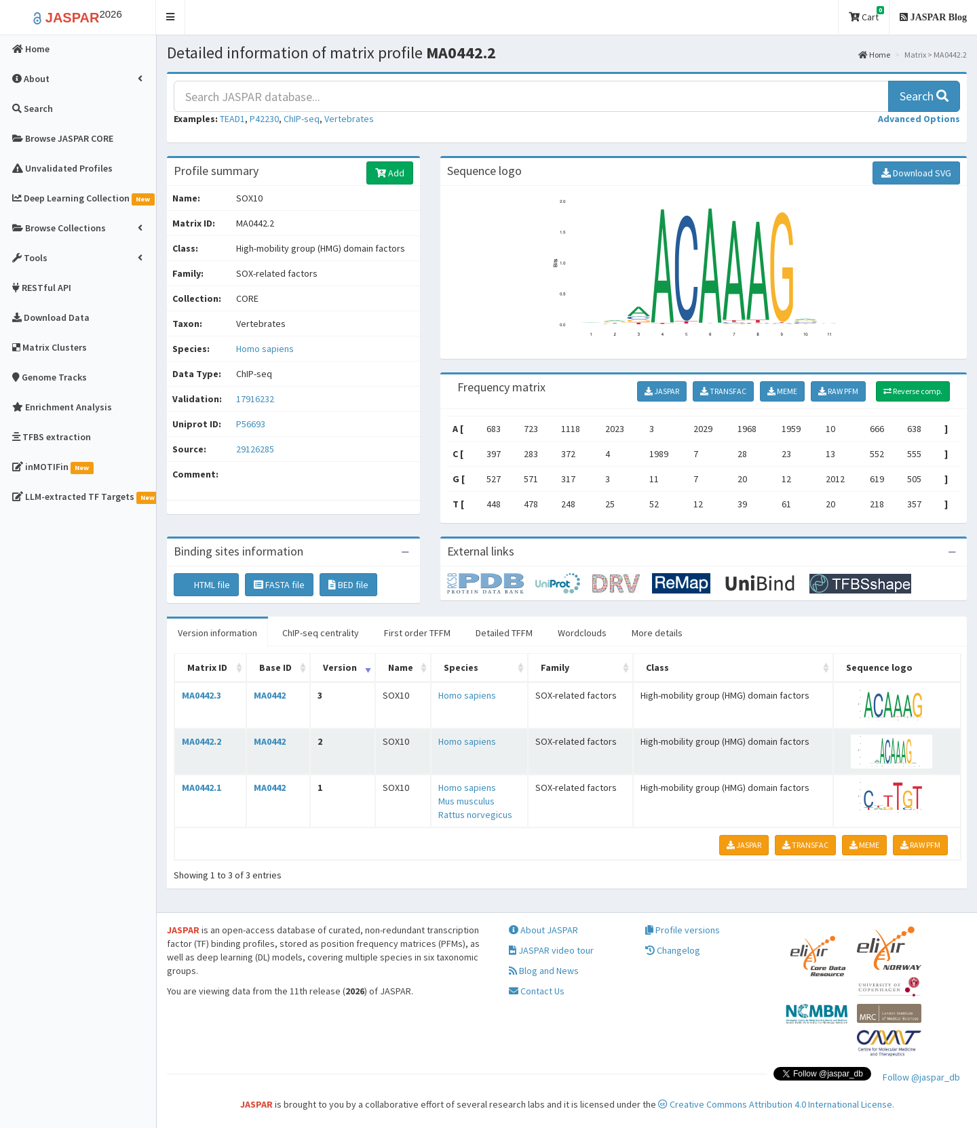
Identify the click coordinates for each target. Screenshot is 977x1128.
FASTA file (279, 585)
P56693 (251, 424)
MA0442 (270, 695)
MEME (782, 391)
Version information (217, 633)
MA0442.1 (201, 787)
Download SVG (916, 173)
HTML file (206, 585)
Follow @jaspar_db (921, 1077)
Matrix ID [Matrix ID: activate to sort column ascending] (207, 667)
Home (874, 55)
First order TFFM (417, 633)
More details (657, 633)
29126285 (255, 449)
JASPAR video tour (551, 950)
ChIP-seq (302, 119)
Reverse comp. (912, 391)
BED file (348, 585)
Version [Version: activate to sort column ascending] (340, 667)
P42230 (264, 119)
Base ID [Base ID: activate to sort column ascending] (275, 667)
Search (924, 96)
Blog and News (544, 971)
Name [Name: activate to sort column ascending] (400, 667)
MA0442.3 (201, 695)
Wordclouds (582, 633)
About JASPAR (543, 930)
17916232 (255, 399)
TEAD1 (232, 119)
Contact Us (536, 991)
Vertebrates (349, 119)
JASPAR (662, 391)
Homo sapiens (265, 349)
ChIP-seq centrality (320, 633)
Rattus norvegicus (475, 815)
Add (389, 173)
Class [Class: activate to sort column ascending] (657, 667)
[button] (170, 17)
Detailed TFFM (504, 633)
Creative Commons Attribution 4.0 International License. (776, 1104)
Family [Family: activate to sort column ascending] (555, 667)
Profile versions (682, 930)
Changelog (672, 950)
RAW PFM (838, 391)
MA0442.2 (201, 741)
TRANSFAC (723, 391)
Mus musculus (466, 801)
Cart (866, 14)
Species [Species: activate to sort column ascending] (461, 667)
